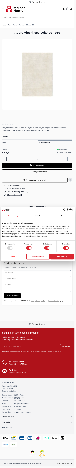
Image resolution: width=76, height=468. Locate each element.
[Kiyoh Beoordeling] (42, 454)
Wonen (10, 25)
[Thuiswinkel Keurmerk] (32, 454)
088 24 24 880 (19, 398)
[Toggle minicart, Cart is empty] (70, 8)
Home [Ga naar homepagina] (4, 25)
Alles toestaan (62, 256)
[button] (8, 124)
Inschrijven (66, 346)
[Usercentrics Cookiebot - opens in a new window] (65, 209)
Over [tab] (63, 216)
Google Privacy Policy (38, 301)
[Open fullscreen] (37, 74)
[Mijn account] (63, 8)
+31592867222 (19, 401)
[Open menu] (3, 8)
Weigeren (14, 256)
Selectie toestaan (38, 256)
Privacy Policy (61, 463)
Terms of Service (54, 301)
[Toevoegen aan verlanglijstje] (35, 180)
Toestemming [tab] (13, 216)
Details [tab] (38, 216)
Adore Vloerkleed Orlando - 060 (24, 25)
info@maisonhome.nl (21, 404)
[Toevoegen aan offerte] (37, 171)
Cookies (69, 463)
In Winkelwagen (37, 165)
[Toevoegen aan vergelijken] (70, 180)
